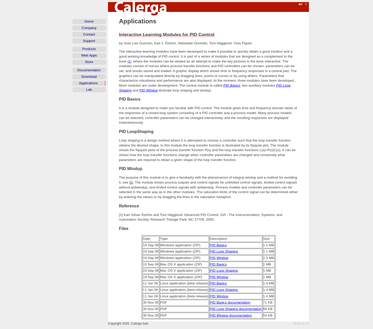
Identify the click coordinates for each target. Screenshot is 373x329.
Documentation (89, 70)
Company (89, 28)
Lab (89, 90)
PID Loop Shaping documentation (235, 309)
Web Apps (89, 55)
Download (89, 77)
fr (306, 4)
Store (89, 62)
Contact (89, 34)
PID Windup (148, 90)
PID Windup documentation (231, 315)
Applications (88, 83)
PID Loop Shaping (224, 251)
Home (89, 21)
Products (89, 49)
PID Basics (231, 85)
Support (89, 41)
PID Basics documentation (230, 302)
